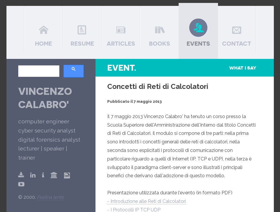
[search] (38, 71)
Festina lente (50, 197)
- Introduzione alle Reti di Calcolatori (146, 201)
